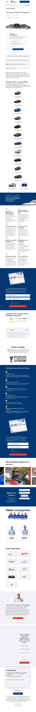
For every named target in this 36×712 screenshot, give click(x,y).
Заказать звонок (24, 1)
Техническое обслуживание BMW (18, 7)
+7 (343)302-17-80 (27, 5)
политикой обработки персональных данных (17, 47)
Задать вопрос (24, 662)
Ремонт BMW (8, 7)
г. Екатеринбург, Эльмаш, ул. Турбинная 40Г (15, 679)
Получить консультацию (18, 49)
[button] (29, 333)
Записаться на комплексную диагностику (18, 306)
